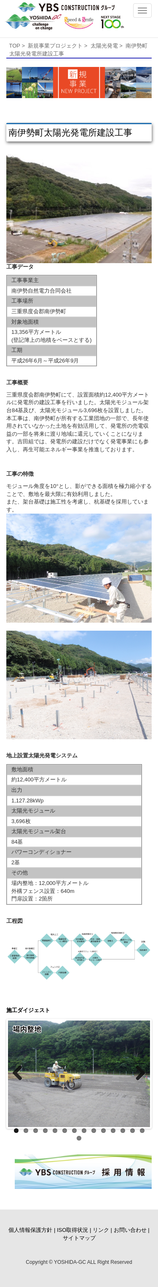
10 (103, 1130)
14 (142, 1130)
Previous (20, 1073)
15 (79, 1138)
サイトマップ (79, 1238)
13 (132, 1130)
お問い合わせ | (132, 1230)
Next (137, 1073)
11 (113, 1130)
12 (123, 1130)
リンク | (102, 1230)
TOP (14, 46)
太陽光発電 (104, 46)
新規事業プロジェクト (55, 46)
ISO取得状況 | (74, 1230)
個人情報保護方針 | (31, 1230)
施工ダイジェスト (28, 1010)
